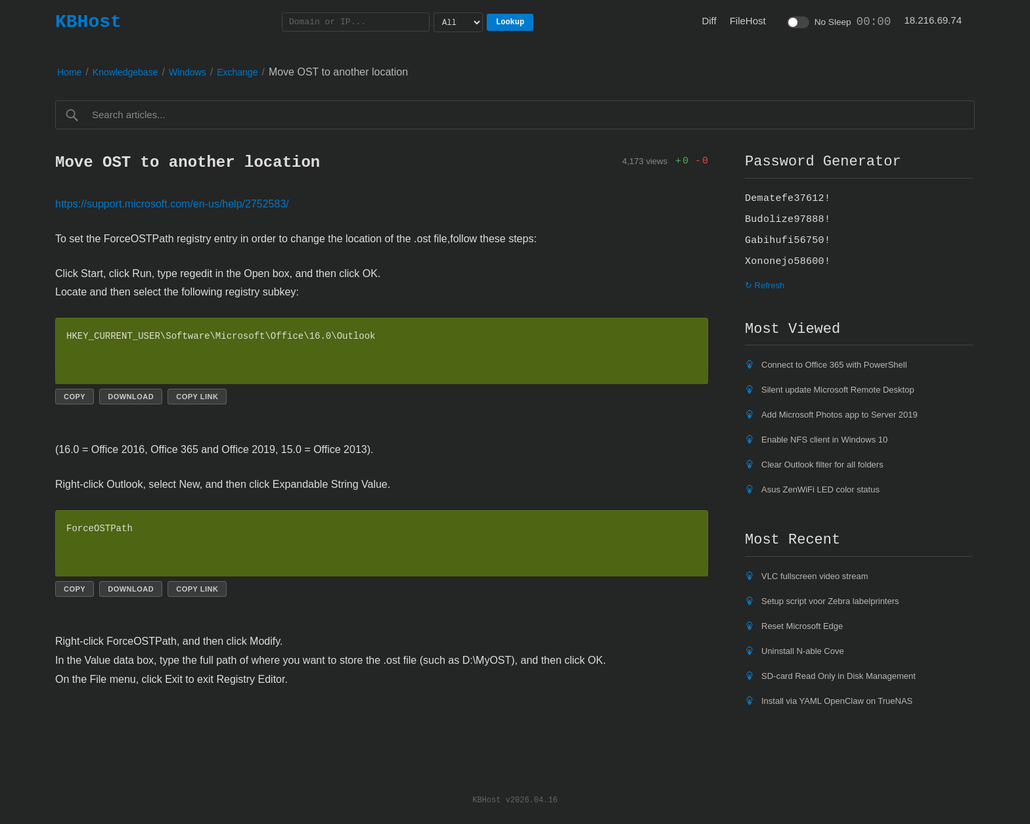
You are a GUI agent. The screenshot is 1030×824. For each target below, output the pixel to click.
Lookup (510, 22)
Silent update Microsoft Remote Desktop (837, 390)
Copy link (197, 397)
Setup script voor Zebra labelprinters (830, 601)
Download (131, 397)
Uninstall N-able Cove (802, 651)
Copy (74, 397)
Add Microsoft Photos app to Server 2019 (839, 415)
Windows (187, 72)
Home (69, 72)
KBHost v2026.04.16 (515, 799)
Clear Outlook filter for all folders (822, 464)
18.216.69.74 (933, 20)
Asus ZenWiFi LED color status (820, 489)
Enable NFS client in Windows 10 (824, 440)
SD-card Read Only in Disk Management (838, 676)
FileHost (748, 20)
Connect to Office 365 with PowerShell (834, 365)
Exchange (237, 72)
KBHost (88, 21)
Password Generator (823, 161)
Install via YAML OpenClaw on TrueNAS (836, 701)
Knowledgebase (125, 72)
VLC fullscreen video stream (814, 576)
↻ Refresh (764, 285)
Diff (709, 20)
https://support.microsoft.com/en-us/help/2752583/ (172, 203)
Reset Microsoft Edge (802, 626)
